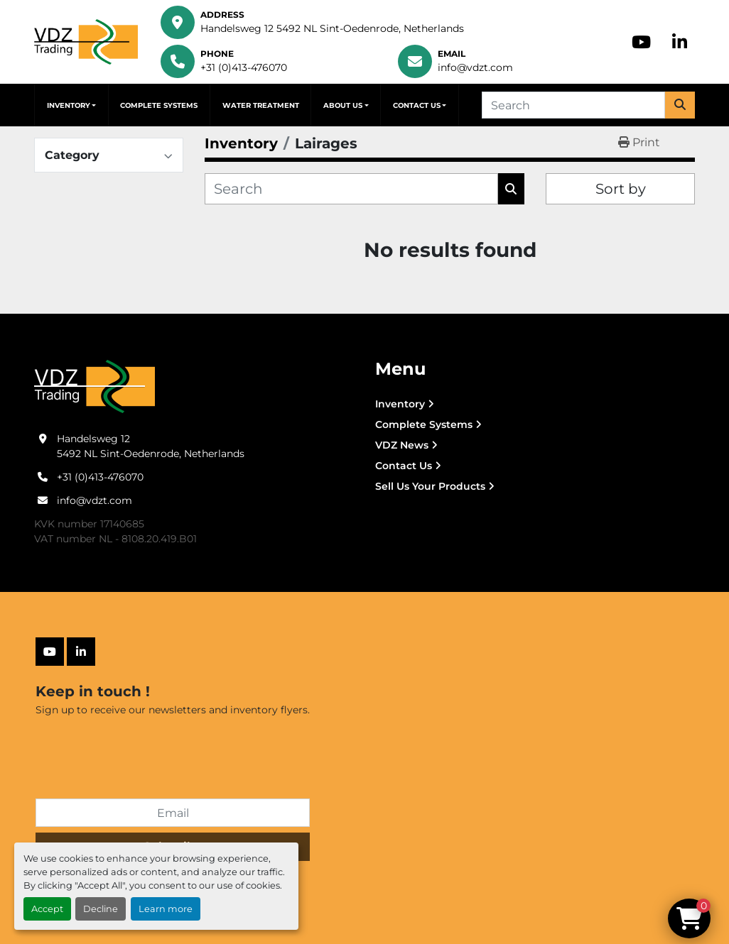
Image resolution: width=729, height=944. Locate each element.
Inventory (68, 105)
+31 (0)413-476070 (243, 67)
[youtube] (641, 42)
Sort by (620, 188)
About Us (342, 105)
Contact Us (417, 105)
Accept (47, 909)
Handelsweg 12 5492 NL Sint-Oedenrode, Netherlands (332, 28)
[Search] (573, 105)
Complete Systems (159, 105)
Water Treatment (260, 105)
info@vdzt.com (475, 67)
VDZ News (401, 445)
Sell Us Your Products (430, 486)
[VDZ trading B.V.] (94, 386)
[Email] (173, 812)
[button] (71, 105)
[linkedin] (679, 42)
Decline (100, 909)
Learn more (166, 909)
